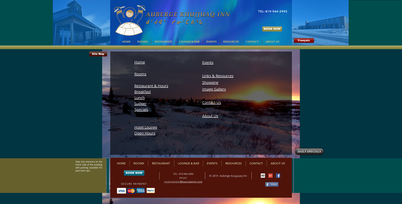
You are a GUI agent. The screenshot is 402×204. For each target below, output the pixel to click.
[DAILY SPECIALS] (309, 151)
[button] (163, 41)
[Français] (304, 40)
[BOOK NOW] (272, 28)
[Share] (271, 184)
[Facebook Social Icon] (278, 175)
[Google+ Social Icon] (270, 175)
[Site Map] (98, 53)
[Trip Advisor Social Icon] (263, 175)
